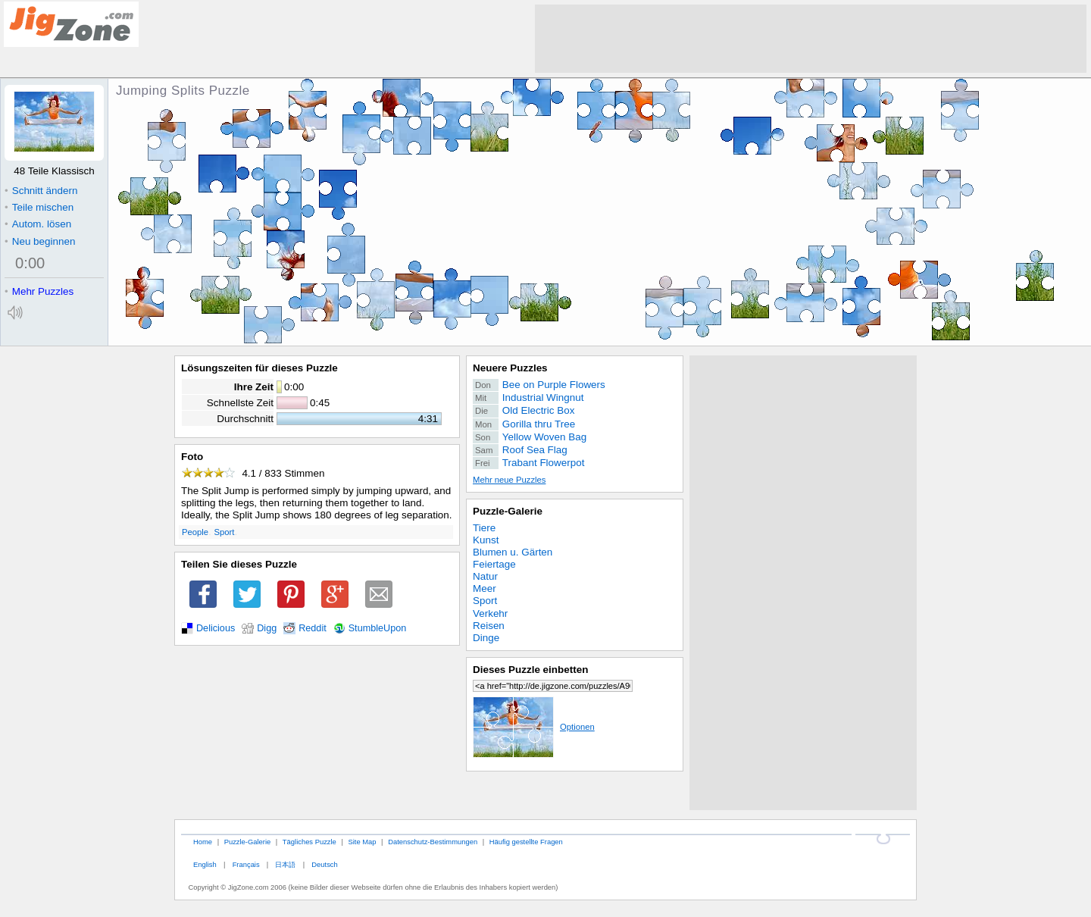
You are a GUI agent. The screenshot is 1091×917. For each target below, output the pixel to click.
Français (246, 864)
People (195, 532)
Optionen (534, 726)
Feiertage (494, 564)
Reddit (313, 628)
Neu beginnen (40, 241)
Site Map (362, 841)
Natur (485, 576)
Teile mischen (39, 207)
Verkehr (490, 613)
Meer (484, 588)
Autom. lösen (38, 224)
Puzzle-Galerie (507, 511)
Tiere (484, 528)
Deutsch (324, 864)
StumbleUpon (378, 628)
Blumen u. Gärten (512, 552)
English (205, 864)
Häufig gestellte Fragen (526, 841)
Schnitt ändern (41, 190)
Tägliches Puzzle (309, 841)
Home (202, 841)
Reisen (489, 625)
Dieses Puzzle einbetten (530, 669)
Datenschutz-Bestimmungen (432, 841)
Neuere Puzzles (510, 368)
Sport (224, 532)
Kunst (486, 540)
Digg (267, 628)
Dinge (486, 637)
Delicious (215, 628)
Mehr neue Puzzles (509, 479)
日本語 (285, 864)
